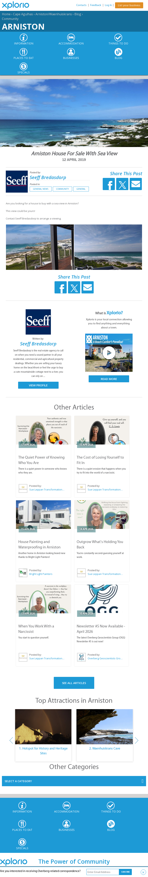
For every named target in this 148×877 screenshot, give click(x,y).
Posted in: (35, 184)
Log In (108, 5)
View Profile (38, 385)
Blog (77, 14)
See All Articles (74, 683)
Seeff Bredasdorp (48, 177)
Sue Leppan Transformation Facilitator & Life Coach (47, 489)
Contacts (81, 5)
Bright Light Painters (40, 574)
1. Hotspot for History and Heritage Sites (43, 750)
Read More (109, 379)
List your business (129, 5)
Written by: (38, 338)
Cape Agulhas (23, 14)
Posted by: (35, 172)
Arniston (23, 26)
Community (10, 19)
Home (6, 14)
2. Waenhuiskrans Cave (104, 748)
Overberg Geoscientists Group (105, 658)
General (81, 189)
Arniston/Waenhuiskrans (53, 14)
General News (40, 189)
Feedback (95, 5)
